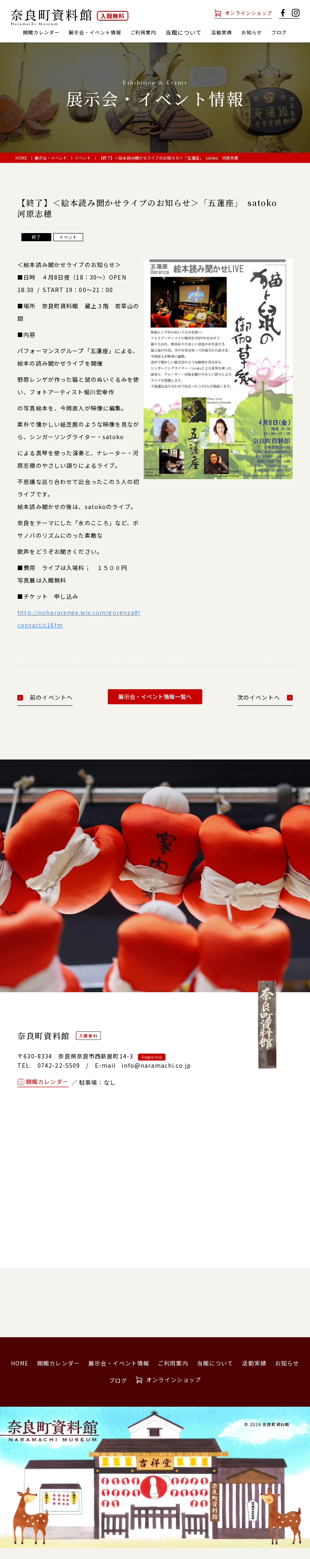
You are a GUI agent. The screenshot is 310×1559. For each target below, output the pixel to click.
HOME (21, 169)
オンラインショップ (244, 13)
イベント (83, 169)
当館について (215, 1374)
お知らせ (275, 32)
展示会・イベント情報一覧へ (155, 707)
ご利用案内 (160, 32)
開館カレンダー (43, 32)
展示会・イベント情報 (104, 32)
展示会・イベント (51, 169)
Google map (152, 1068)
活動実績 (242, 32)
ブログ (155, 43)
